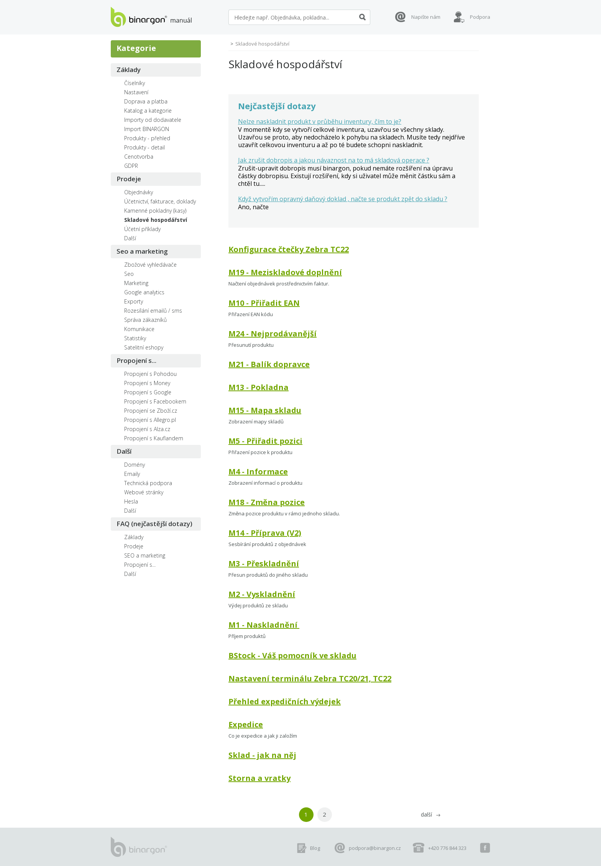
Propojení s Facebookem (155, 401)
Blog (315, 848)
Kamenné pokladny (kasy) (155, 210)
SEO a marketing (144, 555)
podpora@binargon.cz (375, 848)
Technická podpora (148, 483)
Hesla (131, 501)
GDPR (131, 165)
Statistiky (135, 338)
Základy (129, 69)
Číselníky (134, 83)
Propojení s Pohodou (150, 373)
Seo (129, 273)
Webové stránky (143, 492)
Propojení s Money (147, 383)
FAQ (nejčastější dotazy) (154, 523)
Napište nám (425, 16)
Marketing (136, 283)
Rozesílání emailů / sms (153, 310)
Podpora (480, 16)
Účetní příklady (142, 229)
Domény (134, 464)
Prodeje (129, 178)
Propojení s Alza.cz (147, 429)
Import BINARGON (146, 129)
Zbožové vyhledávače (150, 264)
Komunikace (139, 329)
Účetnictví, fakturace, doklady (160, 201)
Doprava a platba (145, 101)
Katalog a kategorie (148, 110)
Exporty (133, 301)
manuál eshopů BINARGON (151, 17)
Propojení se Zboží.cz (150, 410)
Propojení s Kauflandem (153, 438)
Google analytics (144, 292)
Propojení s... (136, 360)
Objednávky (138, 192)
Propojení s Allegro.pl (150, 419)
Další (130, 238)
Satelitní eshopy (143, 347)
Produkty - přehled (147, 138)
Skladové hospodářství (155, 219)
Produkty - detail (144, 147)
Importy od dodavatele (152, 119)
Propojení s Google (147, 392)
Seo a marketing (142, 251)
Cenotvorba (138, 156)
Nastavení (136, 92)
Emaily (132, 473)
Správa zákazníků (145, 319)
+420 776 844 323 (447, 848)
